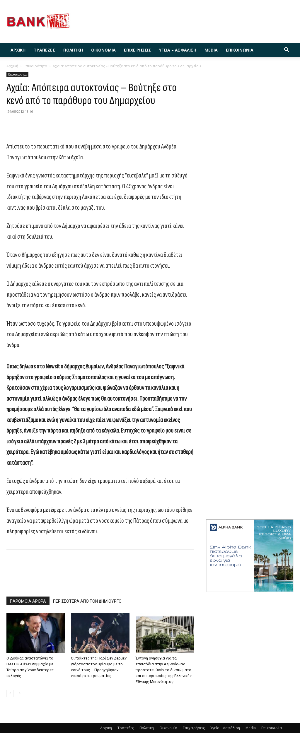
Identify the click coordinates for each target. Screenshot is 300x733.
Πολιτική (73, 50)
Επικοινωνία (239, 50)
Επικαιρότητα (35, 66)
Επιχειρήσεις (137, 50)
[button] (286, 50)
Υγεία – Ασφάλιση (177, 50)
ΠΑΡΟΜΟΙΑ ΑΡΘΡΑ (28, 601)
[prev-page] (10, 693)
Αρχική (18, 50)
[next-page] (19, 693)
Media (211, 50)
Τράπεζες (44, 50)
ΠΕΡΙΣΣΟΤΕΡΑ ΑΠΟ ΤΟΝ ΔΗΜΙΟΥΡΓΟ (87, 601)
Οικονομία (103, 50)
